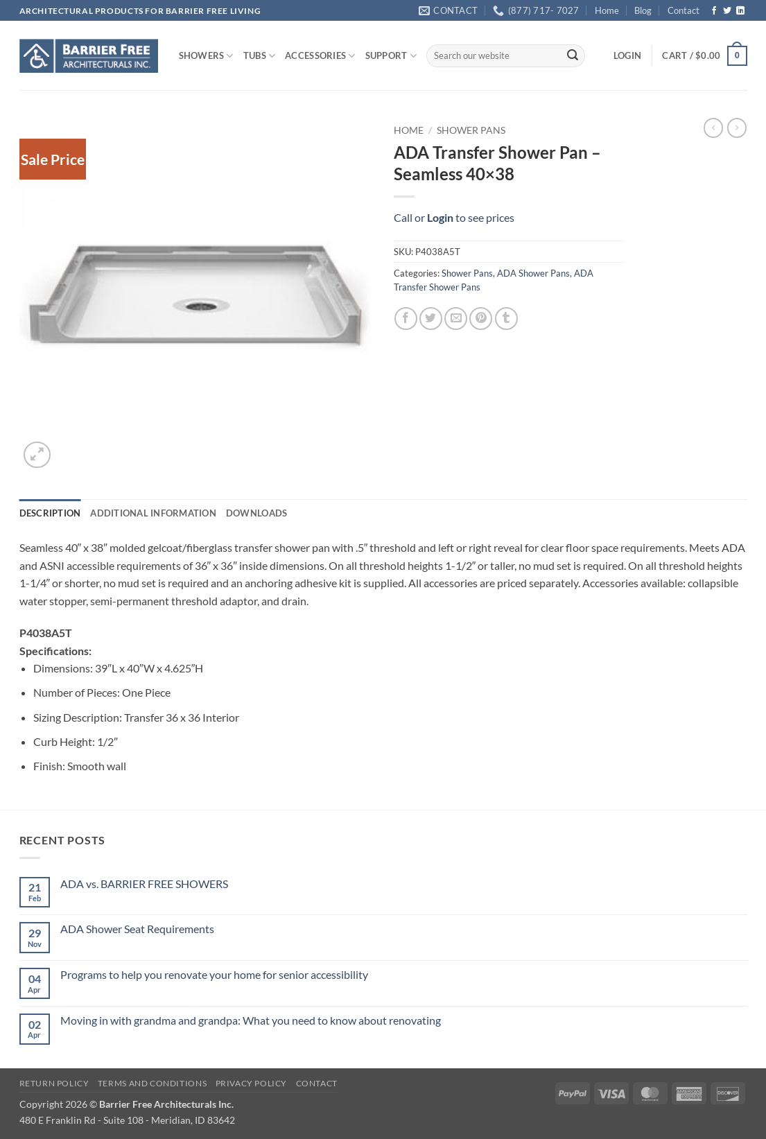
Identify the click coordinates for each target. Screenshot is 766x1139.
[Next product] (713, 127)
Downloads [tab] (256, 513)
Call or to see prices (454, 217)
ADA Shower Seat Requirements (137, 928)
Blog (643, 10)
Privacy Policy (252, 1083)
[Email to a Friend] (455, 318)
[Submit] (572, 56)
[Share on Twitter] (430, 318)
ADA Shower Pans (533, 273)
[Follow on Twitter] (727, 11)
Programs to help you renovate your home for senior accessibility (214, 974)
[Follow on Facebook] (714, 11)
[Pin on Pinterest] (480, 318)
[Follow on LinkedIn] (740, 11)
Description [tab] (50, 513)
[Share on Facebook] (405, 318)
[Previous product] (737, 127)
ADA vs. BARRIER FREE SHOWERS (144, 883)
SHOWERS (206, 55)
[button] (627, 55)
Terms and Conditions (152, 1083)
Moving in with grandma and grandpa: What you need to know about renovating (250, 1020)
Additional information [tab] (153, 513)
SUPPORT (391, 55)
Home (607, 10)
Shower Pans (471, 130)
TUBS (259, 55)
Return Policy (54, 1083)
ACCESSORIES (320, 55)
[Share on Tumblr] (506, 318)
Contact (683, 10)
